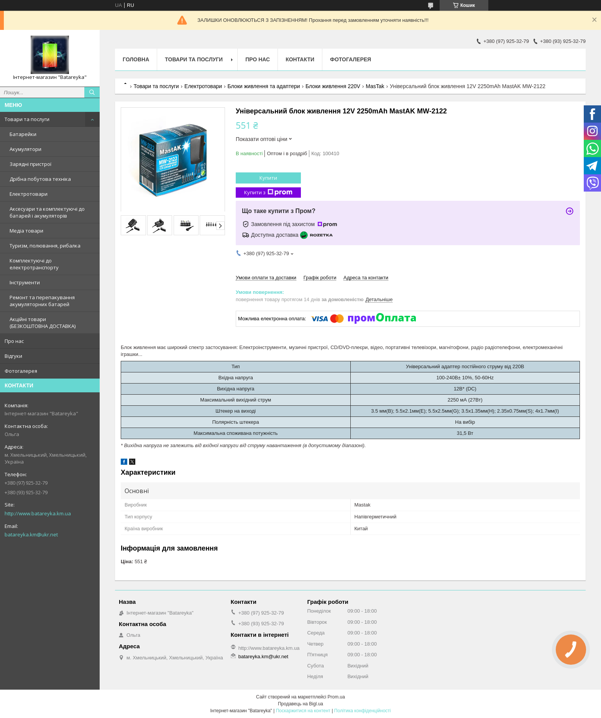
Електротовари (29, 193)
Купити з (268, 192)
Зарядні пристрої (30, 164)
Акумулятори (25, 149)
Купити (268, 177)
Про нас (14, 341)
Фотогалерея (21, 370)
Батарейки (23, 134)
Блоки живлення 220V (332, 86)
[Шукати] (92, 92)
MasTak (375, 86)
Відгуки (13, 355)
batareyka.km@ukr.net (31, 534)
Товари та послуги (27, 119)
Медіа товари (26, 230)
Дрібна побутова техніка (40, 178)
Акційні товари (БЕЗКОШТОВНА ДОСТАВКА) (43, 322)
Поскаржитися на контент (303, 710)
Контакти (300, 59)
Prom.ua (336, 697)
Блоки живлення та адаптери (263, 86)
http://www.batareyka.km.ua (38, 513)
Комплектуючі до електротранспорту (34, 264)
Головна (136, 59)
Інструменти (25, 282)
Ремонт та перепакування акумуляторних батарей (42, 301)
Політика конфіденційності (362, 710)
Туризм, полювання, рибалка (45, 245)
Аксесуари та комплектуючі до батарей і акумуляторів (47, 212)
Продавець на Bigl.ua (300, 704)
